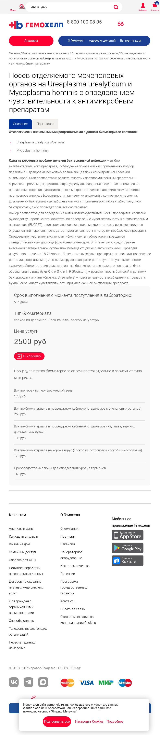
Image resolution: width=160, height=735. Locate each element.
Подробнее (115, 721)
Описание (20, 124)
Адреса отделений (102, 40)
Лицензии (67, 574)
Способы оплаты (22, 621)
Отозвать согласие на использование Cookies (78, 620)
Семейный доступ (22, 552)
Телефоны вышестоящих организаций (28, 631)
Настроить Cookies (89, 721)
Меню (13, 10)
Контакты (67, 601)
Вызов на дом (130, 40)
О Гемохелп (76, 40)
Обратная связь (72, 609)
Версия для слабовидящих (122, 24)
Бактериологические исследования (45, 53)
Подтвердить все (57, 721)
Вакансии (67, 544)
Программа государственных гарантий (73, 587)
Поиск (24, 7)
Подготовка (45, 124)
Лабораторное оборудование (71, 555)
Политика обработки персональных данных (26, 571)
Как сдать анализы (23, 536)
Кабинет (143, 10)
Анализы (31, 41)
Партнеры (67, 536)
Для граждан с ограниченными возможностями (21, 607)
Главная (14, 53)
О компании (69, 529)
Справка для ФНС (22, 560)
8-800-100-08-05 (84, 22)
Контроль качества (75, 566)
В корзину (32, 356)
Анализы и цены (21, 529)
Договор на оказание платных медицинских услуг (26, 587)
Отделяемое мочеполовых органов (95, 53)
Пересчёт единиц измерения (22, 645)
